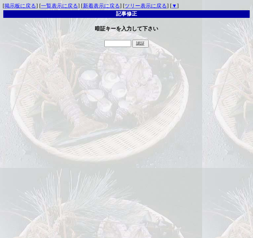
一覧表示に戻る (59, 6)
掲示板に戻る (20, 6)
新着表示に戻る (101, 6)
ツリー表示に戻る (146, 6)
